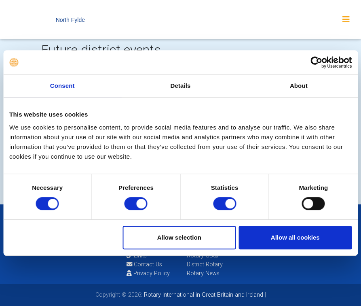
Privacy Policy (148, 273)
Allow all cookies (295, 237)
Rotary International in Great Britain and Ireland (202, 294)
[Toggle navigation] (346, 19)
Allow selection (179, 237)
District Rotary (205, 264)
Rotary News (203, 273)
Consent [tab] (62, 85)
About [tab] (299, 85)
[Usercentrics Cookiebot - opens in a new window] (316, 62)
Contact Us (144, 264)
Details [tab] (181, 85)
